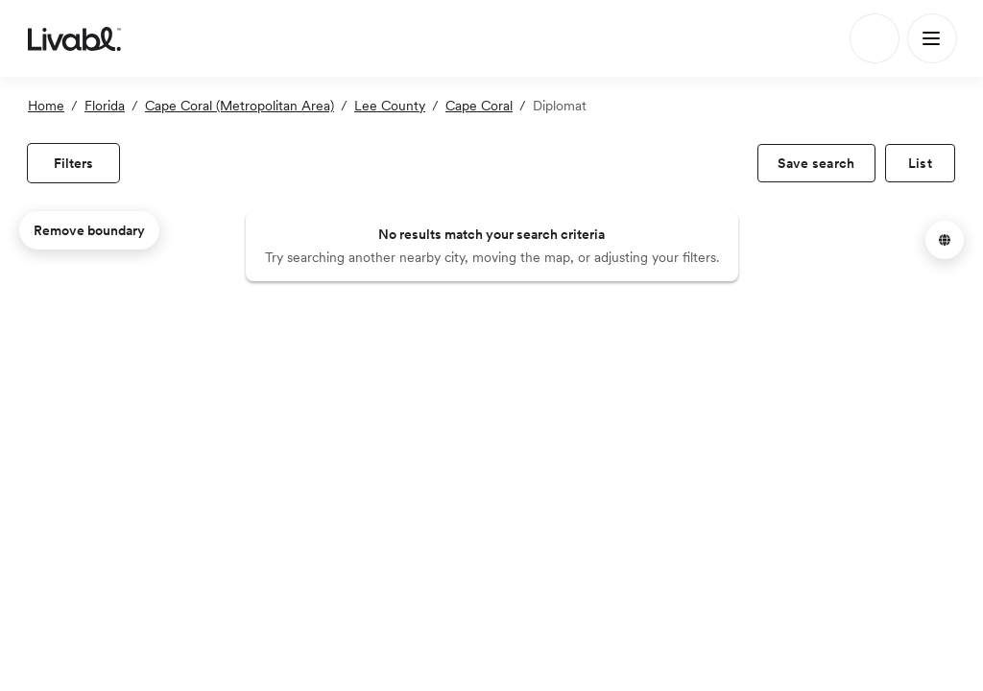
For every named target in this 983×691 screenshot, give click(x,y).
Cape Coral (479, 105)
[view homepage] (74, 38)
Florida (104, 105)
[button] (944, 240)
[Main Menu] (932, 38)
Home (46, 105)
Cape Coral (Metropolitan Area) (239, 105)
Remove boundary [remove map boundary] (89, 230)
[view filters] (73, 163)
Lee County (389, 105)
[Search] (875, 38)
